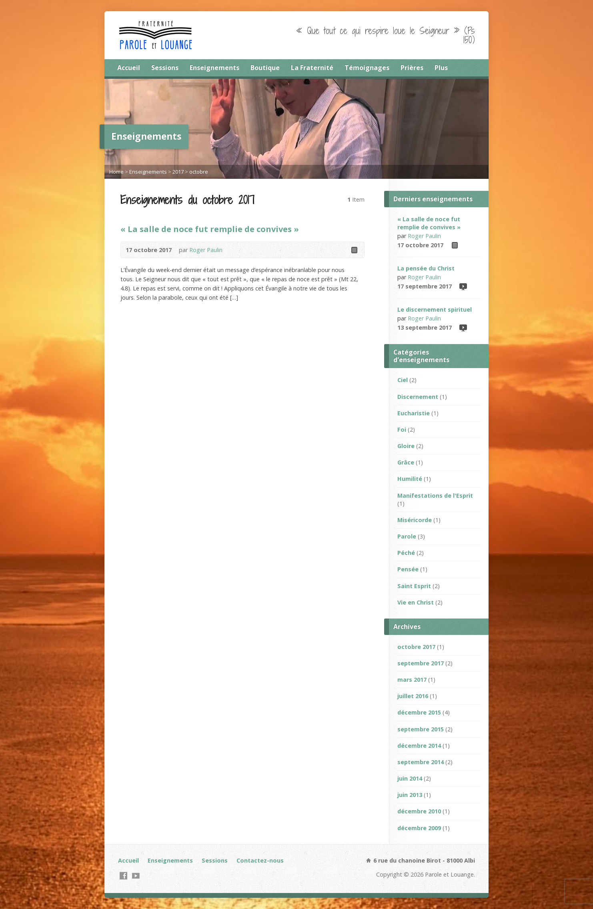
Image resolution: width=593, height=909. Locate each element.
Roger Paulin (205, 250)
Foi (401, 429)
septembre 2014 (420, 762)
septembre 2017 (420, 663)
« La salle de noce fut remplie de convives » (209, 228)
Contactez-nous (260, 860)
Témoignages (367, 67)
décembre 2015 (419, 712)
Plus (441, 67)
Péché (406, 553)
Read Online (354, 249)
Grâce (405, 462)
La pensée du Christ (426, 268)
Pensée (408, 569)
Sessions (164, 67)
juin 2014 (409, 778)
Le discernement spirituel (434, 309)
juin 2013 (409, 795)
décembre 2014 (419, 745)
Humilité (409, 479)
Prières (412, 67)
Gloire (406, 446)
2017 (178, 171)
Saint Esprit (414, 586)
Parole (406, 536)
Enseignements (214, 67)
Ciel (402, 380)
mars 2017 (412, 679)
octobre (198, 171)
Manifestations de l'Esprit (435, 495)
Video (462, 286)
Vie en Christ (415, 602)
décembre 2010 (419, 811)
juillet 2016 (412, 696)
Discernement (417, 396)
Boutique (265, 67)
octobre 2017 (416, 647)
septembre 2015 (420, 729)
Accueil (128, 67)
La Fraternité (312, 67)
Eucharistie (413, 413)
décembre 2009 (419, 828)
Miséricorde (414, 520)
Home (116, 171)
